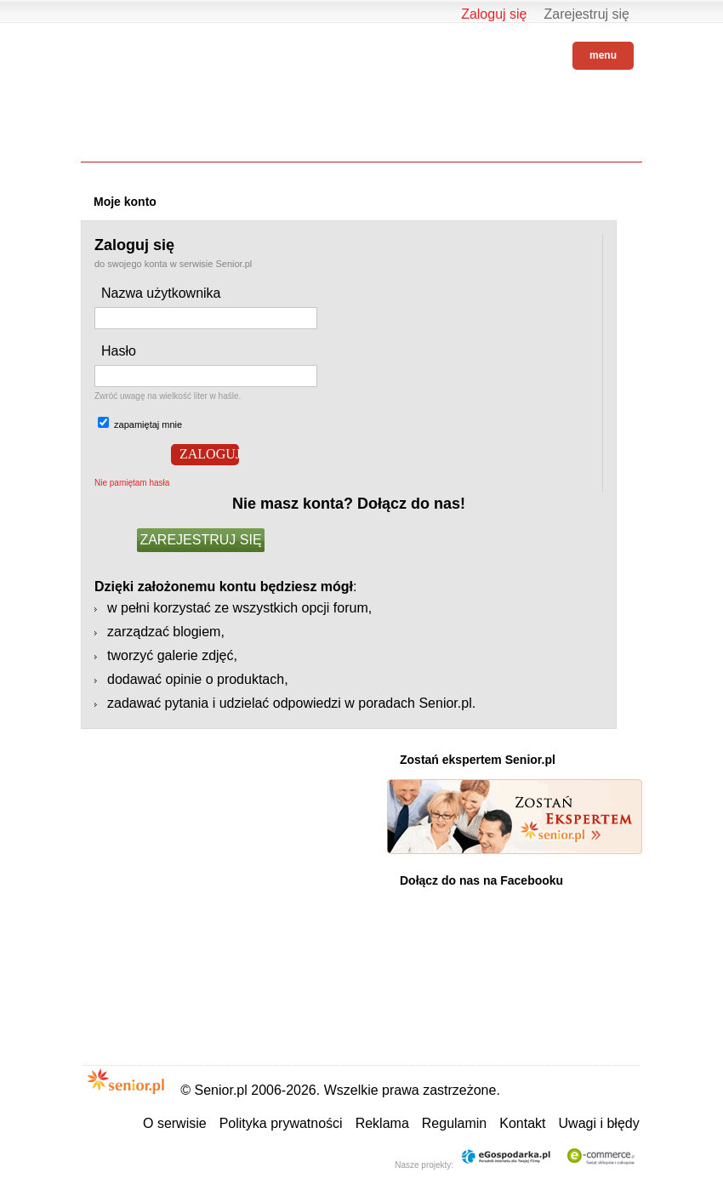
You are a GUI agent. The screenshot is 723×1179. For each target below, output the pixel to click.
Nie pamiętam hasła (131, 482)
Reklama (382, 1123)
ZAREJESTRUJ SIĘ (200, 540)
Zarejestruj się (586, 14)
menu (603, 55)
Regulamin (454, 1123)
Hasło (118, 351)
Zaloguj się (494, 14)
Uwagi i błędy (599, 1123)
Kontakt (522, 1123)
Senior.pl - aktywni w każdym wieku (127, 52)
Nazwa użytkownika (161, 293)
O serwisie (175, 1123)
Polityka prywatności (281, 1123)
